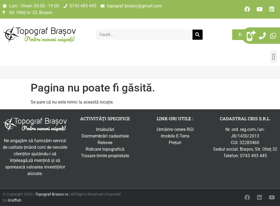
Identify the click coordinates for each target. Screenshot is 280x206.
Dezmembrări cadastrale (105, 136)
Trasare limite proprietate (105, 155)
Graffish (14, 200)
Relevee (105, 142)
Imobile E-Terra (175, 136)
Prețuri (175, 142)
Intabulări (105, 129)
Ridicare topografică (105, 149)
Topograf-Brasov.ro (51, 194)
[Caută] (197, 35)
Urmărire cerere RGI (175, 129)
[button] (273, 56)
